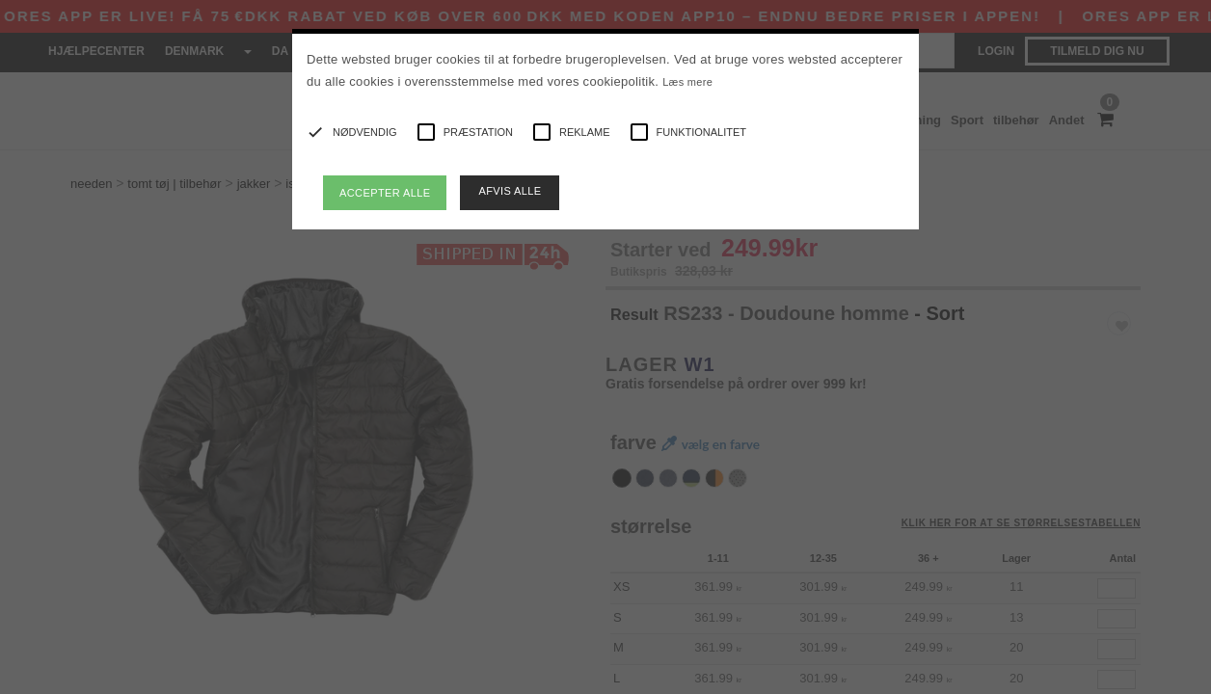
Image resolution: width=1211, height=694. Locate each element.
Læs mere (687, 82)
